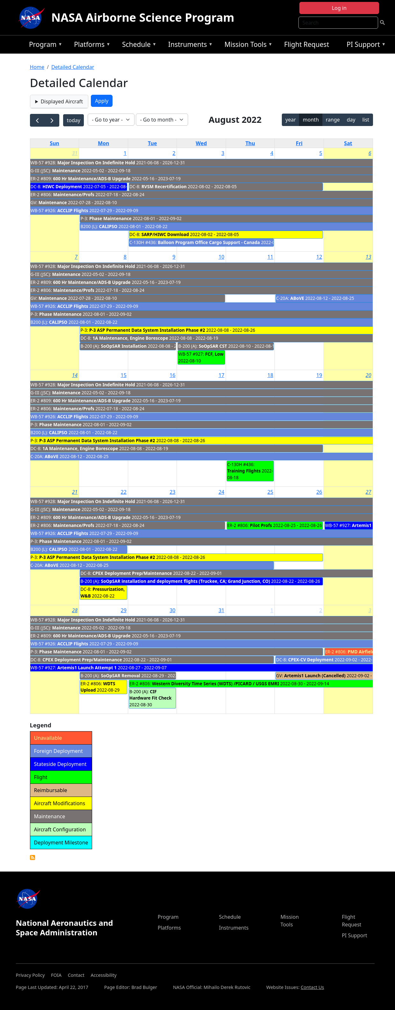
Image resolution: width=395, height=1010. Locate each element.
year (290, 119)
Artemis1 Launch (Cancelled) (315, 675)
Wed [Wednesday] (201, 143)
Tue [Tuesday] (152, 143)
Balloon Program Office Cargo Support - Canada (209, 242)
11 (270, 256)
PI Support (364, 45)
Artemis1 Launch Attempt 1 (87, 668)
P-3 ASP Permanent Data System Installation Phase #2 (147, 330)
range (333, 119)
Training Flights (244, 471)
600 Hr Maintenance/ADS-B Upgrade (92, 178)
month (311, 119)
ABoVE (297, 298)
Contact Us (312, 987)
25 (270, 491)
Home (37, 67)
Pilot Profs (261, 525)
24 (221, 491)
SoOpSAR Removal (120, 675)
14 (75, 375)
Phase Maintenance (110, 218)
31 (75, 153)
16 (172, 375)
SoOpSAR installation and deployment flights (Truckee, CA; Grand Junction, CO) (185, 581)
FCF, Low (214, 354)
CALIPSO (108, 226)
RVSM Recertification (164, 186)
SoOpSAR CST (213, 346)
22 (124, 491)
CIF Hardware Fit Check (150, 694)
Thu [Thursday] (250, 143)
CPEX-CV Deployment (310, 660)
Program (44, 45)
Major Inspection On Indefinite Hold (96, 163)
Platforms (90, 45)
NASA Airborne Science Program (142, 17)
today (73, 120)
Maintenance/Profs (73, 194)
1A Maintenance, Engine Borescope (130, 338)
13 (368, 256)
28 (75, 610)
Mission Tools (247, 45)
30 (172, 610)
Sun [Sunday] (54, 143)
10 (221, 256)
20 (368, 375)
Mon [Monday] (103, 143)
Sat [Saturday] (348, 143)
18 (270, 375)
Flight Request (306, 44)
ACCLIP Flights (72, 210)
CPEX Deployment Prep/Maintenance (132, 573)
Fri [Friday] (299, 143)
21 (75, 491)
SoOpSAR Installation (124, 346)
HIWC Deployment (62, 186)
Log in (339, 7)
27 (368, 491)
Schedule (138, 45)
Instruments (189, 45)
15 (124, 375)
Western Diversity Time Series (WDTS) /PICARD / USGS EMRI (215, 683)
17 (221, 375)
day (351, 119)
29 (124, 610)
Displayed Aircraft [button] (61, 101)
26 (319, 491)
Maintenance (66, 170)
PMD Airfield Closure (370, 652)
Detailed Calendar (72, 67)
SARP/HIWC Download (165, 234)
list (365, 119)
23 (172, 491)
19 (319, 375)
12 (319, 256)
